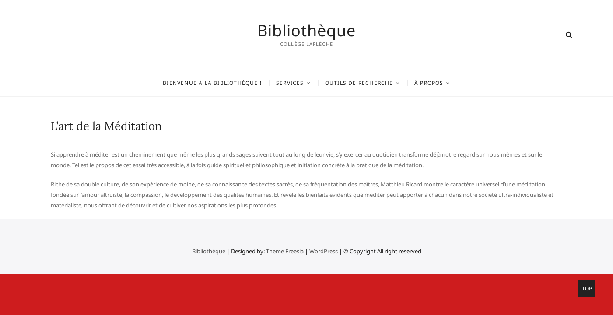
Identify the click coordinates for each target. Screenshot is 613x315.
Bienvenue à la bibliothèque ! (212, 83)
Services (290, 83)
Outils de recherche (359, 83)
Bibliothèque (306, 30)
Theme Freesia (285, 251)
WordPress (323, 251)
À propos (429, 83)
